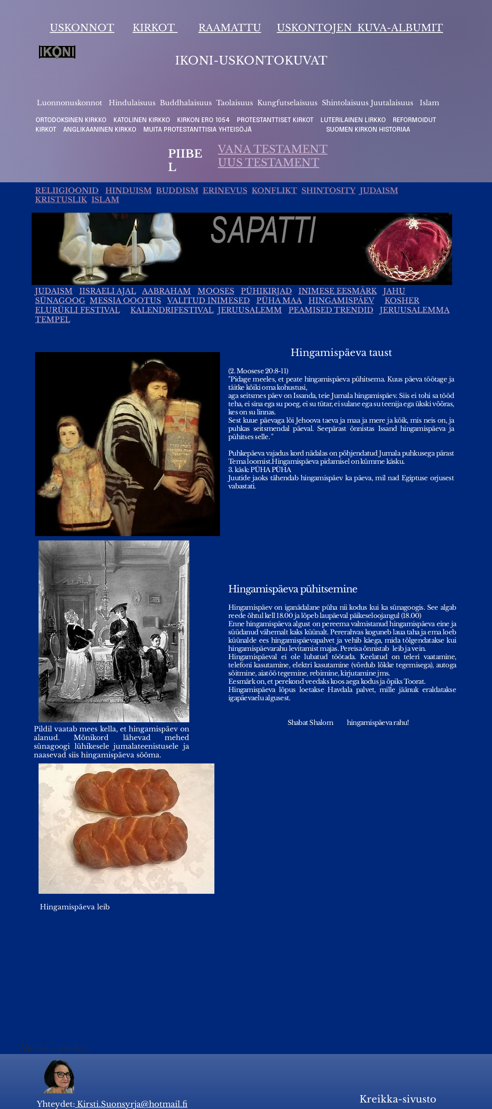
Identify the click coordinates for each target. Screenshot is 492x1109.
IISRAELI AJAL (107, 291)
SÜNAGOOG (60, 300)
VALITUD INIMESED (208, 300)
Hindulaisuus (131, 102)
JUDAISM (379, 190)
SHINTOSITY (328, 190)
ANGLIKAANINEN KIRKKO (99, 129)
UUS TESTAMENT (268, 162)
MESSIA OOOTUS (125, 300)
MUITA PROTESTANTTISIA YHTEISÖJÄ (200, 129)
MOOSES (215, 291)
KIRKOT (155, 28)
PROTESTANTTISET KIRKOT (275, 120)
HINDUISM (128, 190)
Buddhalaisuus (186, 102)
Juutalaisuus (392, 102)
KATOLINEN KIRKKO (142, 120)
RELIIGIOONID (67, 190)
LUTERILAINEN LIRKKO (354, 120)
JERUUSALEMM (250, 310)
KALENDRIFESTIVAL (172, 310)
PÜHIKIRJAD (266, 291)
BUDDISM (177, 190)
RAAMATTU (229, 28)
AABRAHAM (166, 291)
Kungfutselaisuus (287, 102)
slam (431, 102)
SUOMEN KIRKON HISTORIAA (368, 129)
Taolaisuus (234, 102)
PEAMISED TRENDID (330, 310)
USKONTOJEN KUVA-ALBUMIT (360, 28)
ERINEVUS (225, 190)
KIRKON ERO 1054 (203, 120)
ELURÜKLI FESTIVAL (77, 310)
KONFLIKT (274, 190)
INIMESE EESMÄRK (337, 291)
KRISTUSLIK (61, 199)
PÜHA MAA (279, 300)
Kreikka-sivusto (397, 1099)
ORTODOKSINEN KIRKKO (72, 120)
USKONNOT (82, 28)
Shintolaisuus (346, 102)
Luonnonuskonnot (70, 102)
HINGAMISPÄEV (341, 300)
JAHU (394, 291)
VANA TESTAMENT (272, 149)
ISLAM (105, 199)
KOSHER (402, 300)
